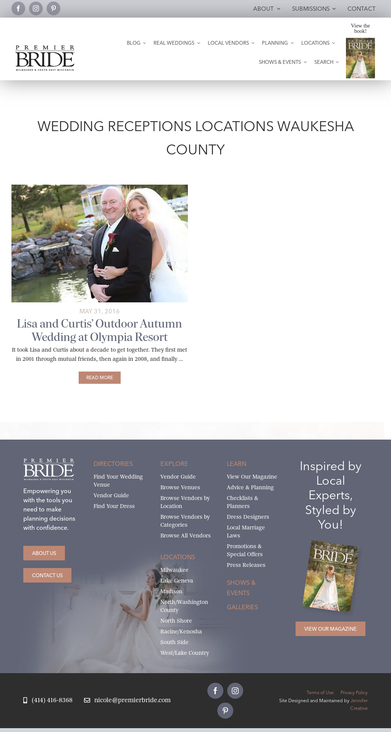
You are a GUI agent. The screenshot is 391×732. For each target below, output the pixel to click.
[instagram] (36, 8)
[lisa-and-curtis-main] (99, 187)
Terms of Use (320, 692)
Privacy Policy (354, 692)
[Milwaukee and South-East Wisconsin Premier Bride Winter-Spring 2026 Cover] (360, 41)
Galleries (242, 607)
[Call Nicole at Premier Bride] (47, 700)
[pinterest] (53, 8)
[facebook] (18, 8)
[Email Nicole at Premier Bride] (127, 700)
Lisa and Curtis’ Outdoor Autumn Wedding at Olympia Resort (99, 330)
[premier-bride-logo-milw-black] (44, 48)
